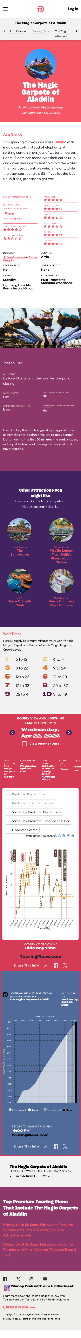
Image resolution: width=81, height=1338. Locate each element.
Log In (73, 9)
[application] (40, 884)
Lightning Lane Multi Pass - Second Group (18, 286)
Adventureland (14, 257)
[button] (76, 31)
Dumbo (60, 142)
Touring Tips (40, 31)
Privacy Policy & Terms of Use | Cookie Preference (31, 1318)
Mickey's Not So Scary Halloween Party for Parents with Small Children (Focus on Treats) (39, 1249)
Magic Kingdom (52, 107)
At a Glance (17, 31)
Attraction (30, 107)
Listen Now (20, 1307)
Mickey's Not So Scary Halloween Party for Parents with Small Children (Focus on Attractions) (38, 1230)
